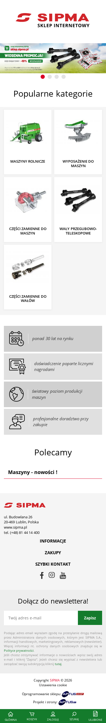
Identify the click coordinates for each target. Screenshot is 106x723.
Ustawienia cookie (53, 685)
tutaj (58, 664)
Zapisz (90, 618)
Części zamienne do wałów (27, 298)
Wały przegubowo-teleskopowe (78, 231)
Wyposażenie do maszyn (78, 163)
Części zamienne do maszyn (27, 231)
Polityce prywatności (19, 650)
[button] (43, 77)
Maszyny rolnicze (27, 161)
